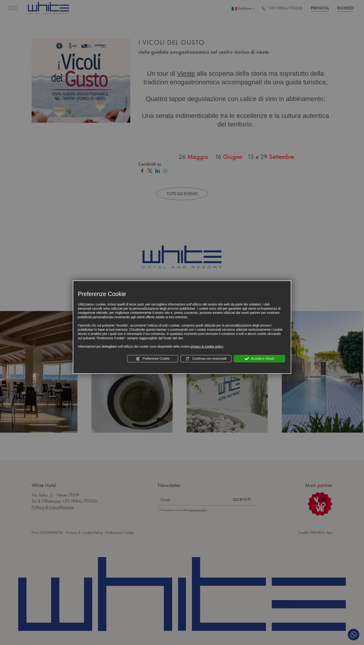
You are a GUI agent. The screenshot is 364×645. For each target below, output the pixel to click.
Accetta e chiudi (259, 359)
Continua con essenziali (206, 359)
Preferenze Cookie (152, 359)
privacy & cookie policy (206, 346)
